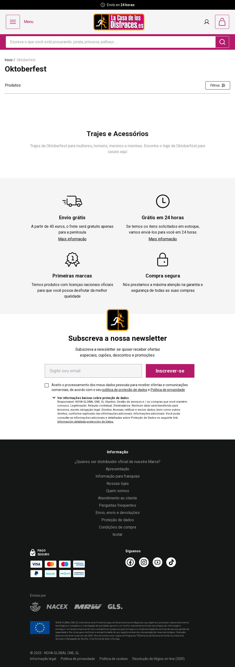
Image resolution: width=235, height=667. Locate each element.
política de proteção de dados (124, 390)
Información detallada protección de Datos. (85, 421)
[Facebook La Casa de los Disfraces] (130, 562)
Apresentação (117, 469)
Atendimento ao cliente (117, 498)
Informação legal (43, 659)
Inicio (9, 60)
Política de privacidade (168, 390)
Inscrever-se (170, 371)
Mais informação (72, 239)
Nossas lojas (117, 483)
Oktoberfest (26, 60)
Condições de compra (117, 527)
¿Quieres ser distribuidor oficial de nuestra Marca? (117, 461)
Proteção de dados (117, 520)
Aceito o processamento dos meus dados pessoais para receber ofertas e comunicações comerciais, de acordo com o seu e (120, 387)
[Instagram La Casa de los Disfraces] (144, 562)
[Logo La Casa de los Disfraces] (118, 22)
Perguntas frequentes (117, 505)
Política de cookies (114, 659)
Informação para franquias (118, 476)
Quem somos (117, 490)
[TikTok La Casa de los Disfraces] (171, 562)
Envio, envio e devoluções (118, 512)
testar (117, 534)
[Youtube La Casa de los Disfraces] (157, 562)
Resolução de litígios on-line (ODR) (158, 659)
